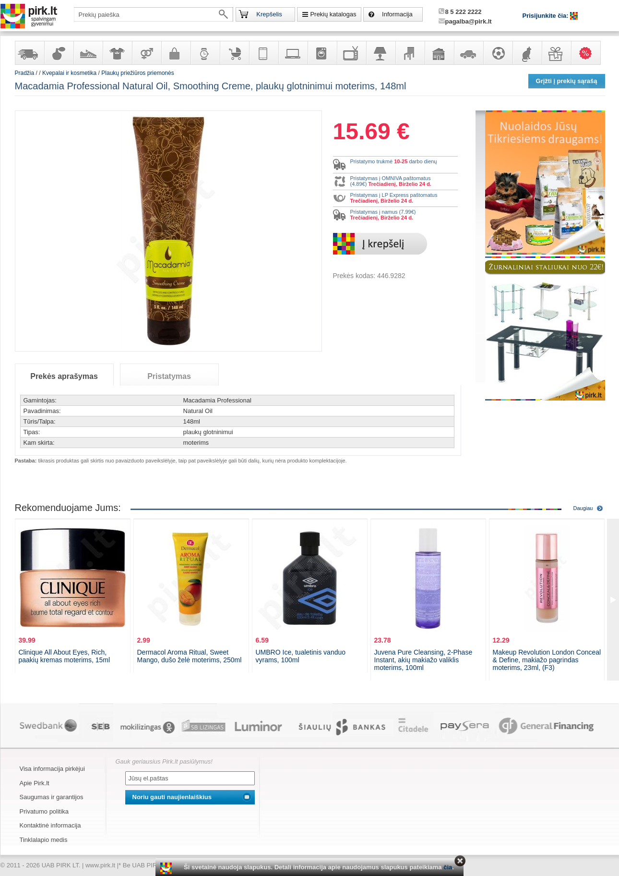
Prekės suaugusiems (146, 52)
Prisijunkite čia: (547, 15)
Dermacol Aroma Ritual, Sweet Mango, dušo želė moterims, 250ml (189, 656)
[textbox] (153, 14)
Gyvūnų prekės (527, 52)
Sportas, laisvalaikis (498, 52)
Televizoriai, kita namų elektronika (351, 52)
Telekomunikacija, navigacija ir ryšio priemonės (263, 52)
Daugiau (583, 508)
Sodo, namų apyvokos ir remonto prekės (439, 52)
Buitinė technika (322, 52)
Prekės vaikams (234, 52)
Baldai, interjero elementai (410, 52)
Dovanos (556, 52)
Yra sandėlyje (29, 52)
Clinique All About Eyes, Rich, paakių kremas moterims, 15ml (64, 656)
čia (447, 867)
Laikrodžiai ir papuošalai (205, 52)
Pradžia (25, 73)
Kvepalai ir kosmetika (58, 52)
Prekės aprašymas (64, 376)
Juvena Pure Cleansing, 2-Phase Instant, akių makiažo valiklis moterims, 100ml (423, 659)
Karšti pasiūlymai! (588, 52)
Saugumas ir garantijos (51, 797)
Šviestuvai (380, 52)
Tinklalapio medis (44, 839)
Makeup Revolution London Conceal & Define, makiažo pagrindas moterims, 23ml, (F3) (547, 659)
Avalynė (88, 52)
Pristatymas (169, 376)
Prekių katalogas (333, 14)
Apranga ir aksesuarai (117, 52)
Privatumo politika (44, 811)
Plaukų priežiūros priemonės (137, 73)
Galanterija (176, 52)
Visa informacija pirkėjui (52, 768)
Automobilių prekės (468, 52)
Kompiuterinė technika (293, 52)
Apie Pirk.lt (34, 783)
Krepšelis (269, 14)
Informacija (397, 14)
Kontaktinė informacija (50, 825)
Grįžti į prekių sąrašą (566, 81)
